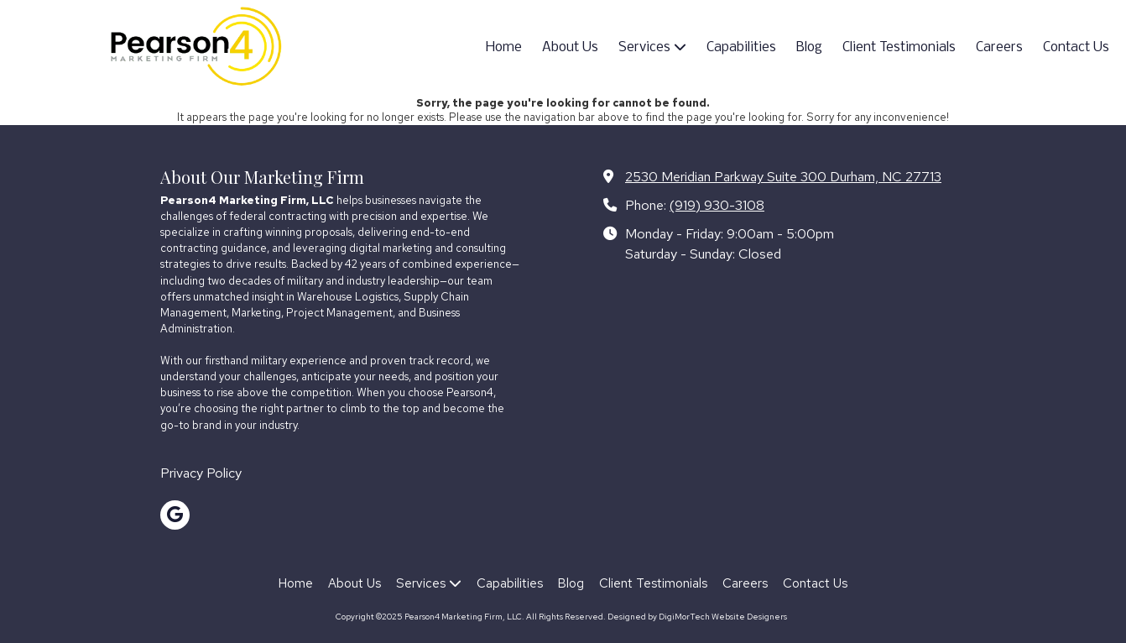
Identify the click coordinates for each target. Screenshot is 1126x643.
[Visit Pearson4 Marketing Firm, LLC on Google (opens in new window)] (175, 515)
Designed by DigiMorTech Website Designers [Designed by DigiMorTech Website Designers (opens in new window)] (697, 616)
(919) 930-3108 (717, 205)
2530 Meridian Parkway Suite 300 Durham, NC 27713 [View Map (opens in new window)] (783, 176)
